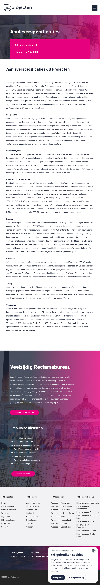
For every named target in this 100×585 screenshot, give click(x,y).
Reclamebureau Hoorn (85, 521)
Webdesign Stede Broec (61, 526)
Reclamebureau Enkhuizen (87, 512)
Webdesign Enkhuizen (60, 509)
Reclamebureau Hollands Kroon (86, 516)
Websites (5, 513)
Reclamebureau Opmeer (86, 530)
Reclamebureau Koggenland (82, 525)
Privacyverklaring (76, 577)
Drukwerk (30, 513)
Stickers (29, 523)
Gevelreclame (32, 516)
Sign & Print (6, 516)
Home (3, 503)
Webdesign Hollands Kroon (62, 513)
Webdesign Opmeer (59, 523)
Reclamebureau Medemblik (87, 503)
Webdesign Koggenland (61, 520)
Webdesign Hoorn (58, 516)
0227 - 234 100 (27, 51)
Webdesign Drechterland (61, 506)
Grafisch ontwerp (8, 509)
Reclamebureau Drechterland (82, 507)
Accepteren (58, 577)
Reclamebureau (7, 506)
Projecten (5, 523)
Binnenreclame (32, 506)
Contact (4, 526)
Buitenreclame (32, 509)
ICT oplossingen (8, 520)
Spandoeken (31, 520)
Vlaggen (29, 526)
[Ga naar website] (94, 551)
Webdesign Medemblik (60, 503)
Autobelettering (33, 503)
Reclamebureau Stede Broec (85, 535)
